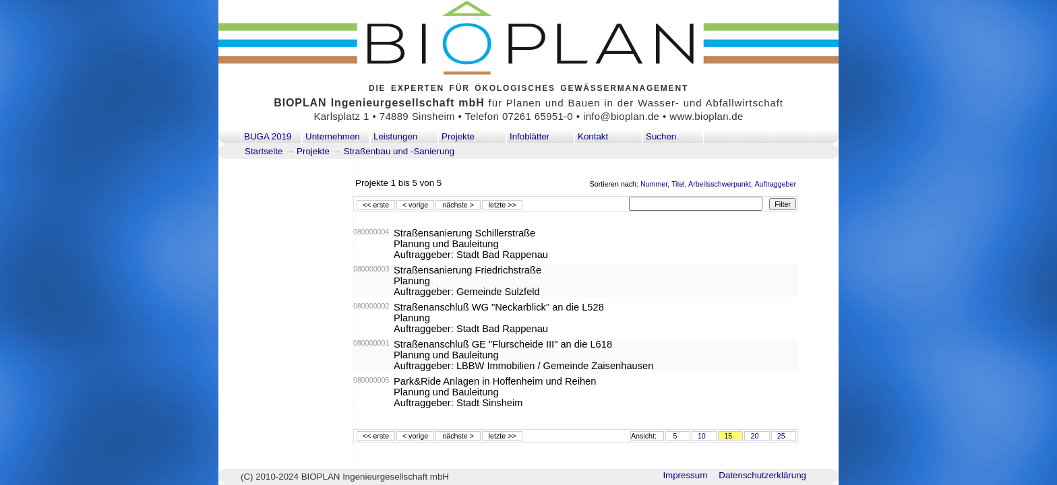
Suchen (661, 136)
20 (754, 436)
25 (781, 436)
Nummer (653, 184)
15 (728, 436)
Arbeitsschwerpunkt (719, 184)
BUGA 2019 (267, 136)
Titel (678, 184)
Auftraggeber (775, 184)
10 (702, 436)
